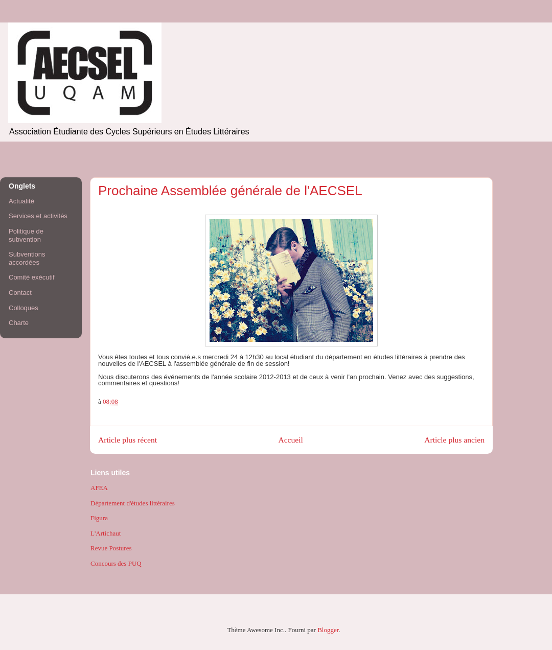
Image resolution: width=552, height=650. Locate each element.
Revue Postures (111, 548)
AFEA (99, 488)
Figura (99, 518)
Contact (20, 292)
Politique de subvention (26, 235)
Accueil (290, 439)
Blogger (327, 630)
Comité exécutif (32, 277)
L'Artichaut (105, 533)
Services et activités (38, 216)
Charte (19, 323)
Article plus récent (127, 439)
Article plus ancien (454, 439)
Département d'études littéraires (132, 503)
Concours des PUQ (116, 563)
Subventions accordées (27, 258)
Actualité (21, 201)
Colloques (23, 308)
